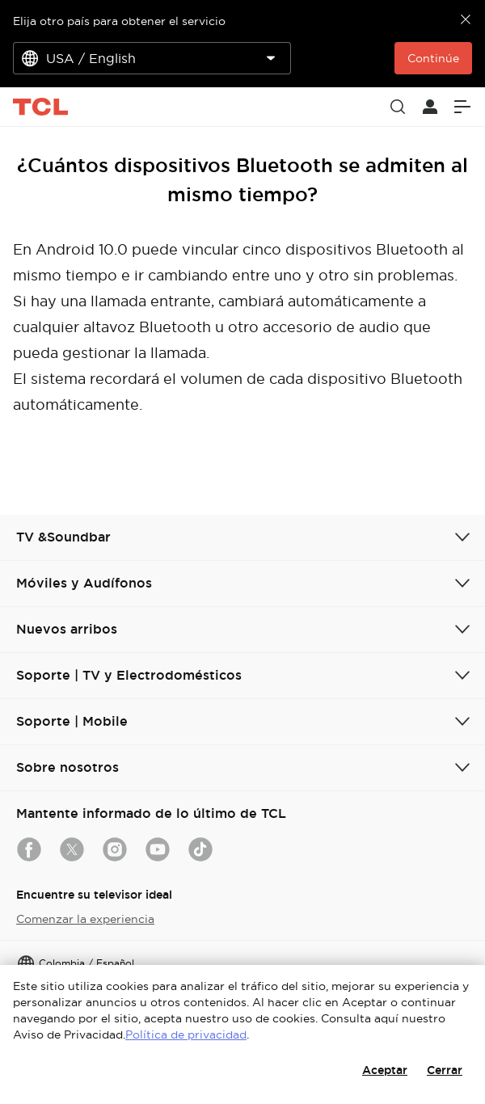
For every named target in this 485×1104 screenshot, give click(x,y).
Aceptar (384, 1070)
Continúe (433, 58)
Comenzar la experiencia (85, 919)
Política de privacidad (186, 1034)
